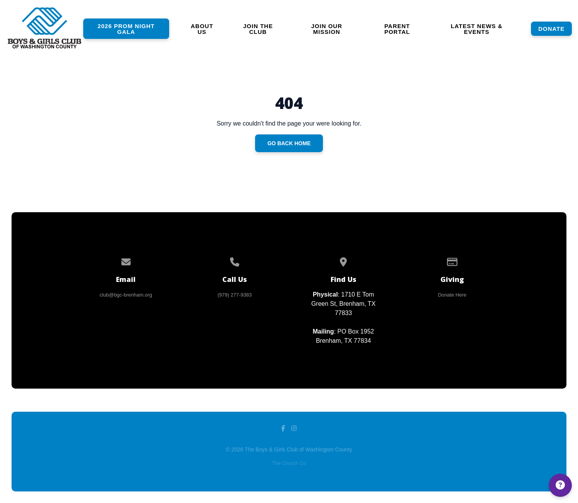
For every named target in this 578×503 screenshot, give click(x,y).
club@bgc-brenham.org (126, 295)
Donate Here (452, 295)
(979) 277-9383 (234, 295)
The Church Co (289, 463)
